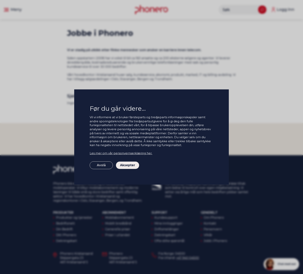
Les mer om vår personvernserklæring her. (121, 153)
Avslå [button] (101, 165)
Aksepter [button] (127, 165)
